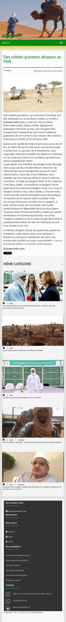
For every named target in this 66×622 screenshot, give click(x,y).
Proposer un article (13, 580)
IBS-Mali (17, 612)
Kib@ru (6, 42)
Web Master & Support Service (18, 555)
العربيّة (61, 37)
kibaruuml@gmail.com (21, 607)
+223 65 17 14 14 (20, 600)
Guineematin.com (14, 122)
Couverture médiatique (15, 570)
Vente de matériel (13, 565)
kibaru (9, 70)
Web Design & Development (17, 560)
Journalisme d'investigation (16, 575)
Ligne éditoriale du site (16, 511)
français (55, 37)
